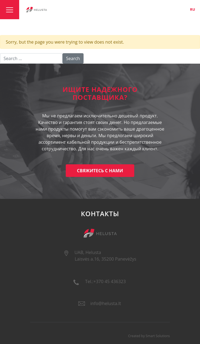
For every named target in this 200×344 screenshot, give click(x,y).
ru (192, 9)
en (183, 9)
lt (174, 9)
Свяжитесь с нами (100, 171)
